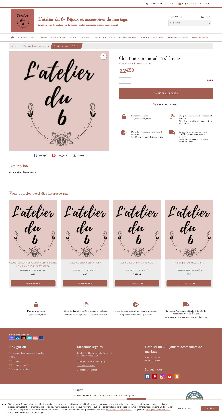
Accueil (15, 46)
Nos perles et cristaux (19, 369)
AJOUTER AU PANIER (166, 93)
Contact (171, 3)
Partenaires (15, 361)
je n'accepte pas (185, 408)
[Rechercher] (209, 23)
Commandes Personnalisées (135, 63)
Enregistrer (60, 155)
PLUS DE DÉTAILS (33, 283)
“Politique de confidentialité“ (158, 409)
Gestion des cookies (86, 365)
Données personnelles (87, 370)
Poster (78, 155)
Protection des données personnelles (26, 353)
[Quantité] (125, 80)
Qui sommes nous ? (18, 365)
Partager (40, 155)
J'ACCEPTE (210, 408)
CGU (12, 357)
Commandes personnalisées (36, 46)
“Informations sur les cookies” (119, 409)
